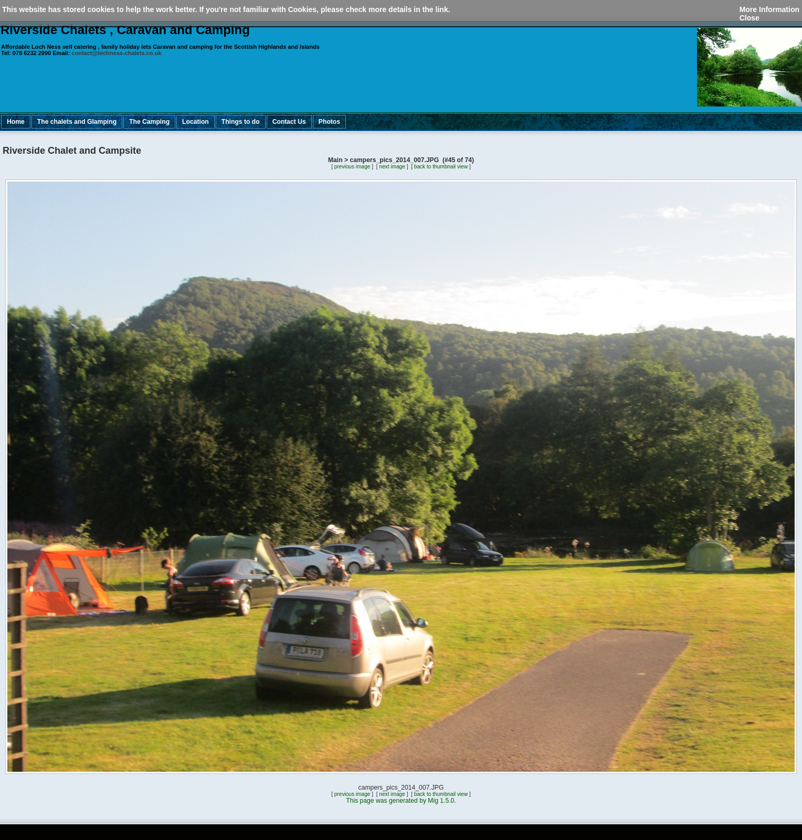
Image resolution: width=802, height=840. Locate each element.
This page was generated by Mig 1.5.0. (401, 800)
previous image (352, 166)
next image (392, 166)
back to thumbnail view (441, 166)
